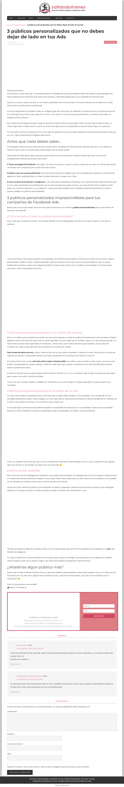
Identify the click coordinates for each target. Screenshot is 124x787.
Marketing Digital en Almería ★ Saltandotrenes (62, 8)
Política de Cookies (86, 781)
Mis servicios (33, 779)
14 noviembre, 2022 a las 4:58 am (30, 648)
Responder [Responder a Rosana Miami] (15, 664)
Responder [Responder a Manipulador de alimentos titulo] (15, 692)
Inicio (9, 25)
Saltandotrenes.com (49, 781)
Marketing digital (43, 779)
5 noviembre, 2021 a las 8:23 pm (30, 679)
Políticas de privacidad (72, 781)
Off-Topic (92, 779)
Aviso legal (60, 781)
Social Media (53, 779)
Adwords (61, 779)
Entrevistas (84, 779)
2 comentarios (110, 42)
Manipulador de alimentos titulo (30, 676)
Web (9, 754)
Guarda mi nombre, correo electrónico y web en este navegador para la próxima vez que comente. (48, 767)
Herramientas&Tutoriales (72, 779)
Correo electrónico (15, 744)
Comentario (12, 711)
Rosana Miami (22, 645)
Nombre (11, 734)
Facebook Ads (19, 25)
